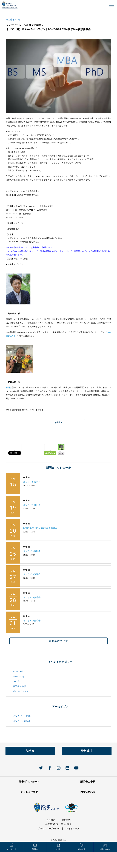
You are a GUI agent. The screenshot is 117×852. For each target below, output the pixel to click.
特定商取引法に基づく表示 (58, 824)
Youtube (76, 767)
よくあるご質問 (29, 792)
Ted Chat (17, 681)
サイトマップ (72, 828)
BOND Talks (19, 671)
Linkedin (67, 767)
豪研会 (9, 387)
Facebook (49, 767)
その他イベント (13, 19)
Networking (18, 676)
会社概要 (50, 820)
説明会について (58, 641)
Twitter (40, 767)
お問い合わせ (87, 792)
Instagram (58, 767)
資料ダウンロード (29, 781)
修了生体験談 (19, 686)
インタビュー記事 (21, 716)
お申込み (58, 422)
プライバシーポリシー (48, 828)
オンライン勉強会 (21, 721)
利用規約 (66, 820)
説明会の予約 (87, 781)
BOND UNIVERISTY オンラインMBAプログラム (10, 5)
